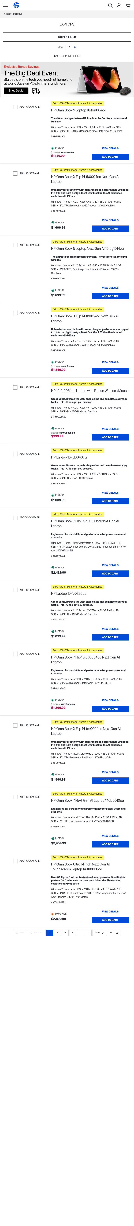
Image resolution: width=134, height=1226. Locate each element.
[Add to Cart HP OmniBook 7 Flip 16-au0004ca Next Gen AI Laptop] (110, 709)
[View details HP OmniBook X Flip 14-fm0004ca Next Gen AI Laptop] (110, 772)
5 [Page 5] (80, 932)
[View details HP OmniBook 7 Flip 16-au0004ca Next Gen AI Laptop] (110, 700)
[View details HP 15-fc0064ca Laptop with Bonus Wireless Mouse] (110, 429)
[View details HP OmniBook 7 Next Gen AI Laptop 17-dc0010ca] (110, 836)
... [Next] (88, 932)
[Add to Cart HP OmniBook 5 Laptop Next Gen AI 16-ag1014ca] (110, 296)
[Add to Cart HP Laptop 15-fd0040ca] (110, 501)
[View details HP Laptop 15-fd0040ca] (110, 493)
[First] (20, 933)
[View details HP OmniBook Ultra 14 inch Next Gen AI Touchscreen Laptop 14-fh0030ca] (110, 911)
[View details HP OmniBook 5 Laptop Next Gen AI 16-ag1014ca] (110, 288)
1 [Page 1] (49, 932)
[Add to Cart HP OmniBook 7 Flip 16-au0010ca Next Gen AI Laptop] (110, 573)
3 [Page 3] (65, 932)
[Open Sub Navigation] (5, 5)
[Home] (16, 5)
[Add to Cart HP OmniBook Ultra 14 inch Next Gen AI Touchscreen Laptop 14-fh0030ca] (110, 920)
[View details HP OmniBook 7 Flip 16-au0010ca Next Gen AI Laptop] (110, 565)
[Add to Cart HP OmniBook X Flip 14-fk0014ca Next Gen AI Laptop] (110, 371)
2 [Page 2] (57, 932)
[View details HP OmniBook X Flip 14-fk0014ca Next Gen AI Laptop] (110, 362)
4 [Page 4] (72, 932)
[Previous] (37, 933)
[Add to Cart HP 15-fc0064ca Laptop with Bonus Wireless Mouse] (110, 437)
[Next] (99, 933)
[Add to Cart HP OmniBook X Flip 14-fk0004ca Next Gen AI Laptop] (110, 228)
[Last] (114, 933)
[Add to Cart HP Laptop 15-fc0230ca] (110, 637)
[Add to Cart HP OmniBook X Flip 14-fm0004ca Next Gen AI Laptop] (110, 780)
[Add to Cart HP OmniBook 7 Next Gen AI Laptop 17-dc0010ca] (110, 844)
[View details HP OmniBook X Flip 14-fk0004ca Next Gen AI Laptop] (110, 220)
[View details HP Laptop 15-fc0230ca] (110, 629)
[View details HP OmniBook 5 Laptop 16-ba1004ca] (110, 148)
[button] (90, 103)
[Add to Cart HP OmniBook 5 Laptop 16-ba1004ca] (110, 157)
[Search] (110, 5)
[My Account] (119, 5)
